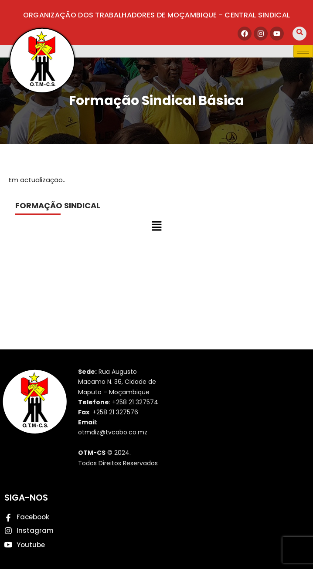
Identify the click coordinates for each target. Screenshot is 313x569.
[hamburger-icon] (303, 51)
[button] (156, 226)
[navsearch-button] (299, 34)
